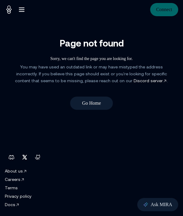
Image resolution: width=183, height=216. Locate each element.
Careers (15, 180)
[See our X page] (24, 157)
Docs (12, 205)
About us (16, 171)
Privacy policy (18, 196)
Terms (11, 188)
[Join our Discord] (11, 157)
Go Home (91, 103)
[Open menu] (21, 9)
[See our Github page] (38, 157)
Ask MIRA (157, 204)
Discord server (150, 81)
